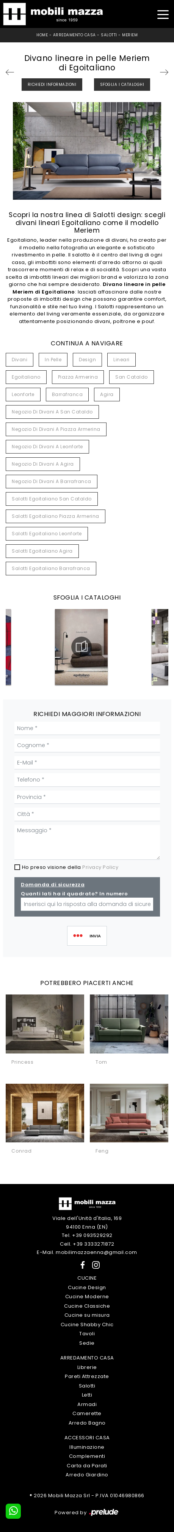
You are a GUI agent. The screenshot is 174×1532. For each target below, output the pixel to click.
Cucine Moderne (87, 1296)
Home (42, 35)
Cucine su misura (87, 1315)
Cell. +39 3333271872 (87, 1244)
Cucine (87, 1278)
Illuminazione (87, 1447)
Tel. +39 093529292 (87, 1235)
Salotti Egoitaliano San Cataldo (52, 499)
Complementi (87, 1456)
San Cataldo (131, 377)
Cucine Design (87, 1287)
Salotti (109, 35)
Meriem (130, 35)
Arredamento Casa (74, 35)
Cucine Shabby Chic (87, 1324)
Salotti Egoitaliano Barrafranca (51, 568)
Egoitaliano (26, 377)
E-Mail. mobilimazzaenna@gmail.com (87, 1252)
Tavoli (87, 1333)
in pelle (53, 359)
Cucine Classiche (87, 1306)
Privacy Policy (100, 867)
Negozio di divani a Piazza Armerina (56, 429)
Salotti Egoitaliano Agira (42, 551)
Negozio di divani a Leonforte (47, 446)
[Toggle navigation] (162, 14)
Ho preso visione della (70, 867)
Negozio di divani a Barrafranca (51, 481)
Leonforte (23, 394)
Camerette (87, 1413)
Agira (107, 394)
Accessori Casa (87, 1437)
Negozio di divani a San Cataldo (52, 412)
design (87, 359)
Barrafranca (67, 394)
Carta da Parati (87, 1465)
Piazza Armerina (78, 377)
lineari (121, 359)
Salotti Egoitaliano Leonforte (47, 533)
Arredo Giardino (87, 1474)
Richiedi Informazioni (52, 84)
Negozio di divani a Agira (43, 464)
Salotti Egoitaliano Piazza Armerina (55, 516)
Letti (87, 1394)
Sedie (87, 1343)
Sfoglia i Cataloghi (122, 84)
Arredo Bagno (87, 1422)
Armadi (87, 1404)
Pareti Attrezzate (87, 1376)
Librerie (87, 1367)
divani (19, 359)
